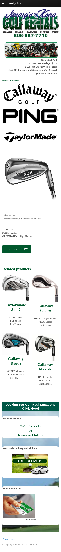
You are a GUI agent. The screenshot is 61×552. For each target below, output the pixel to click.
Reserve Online (30, 435)
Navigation (15, 3)
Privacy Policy (9, 539)
